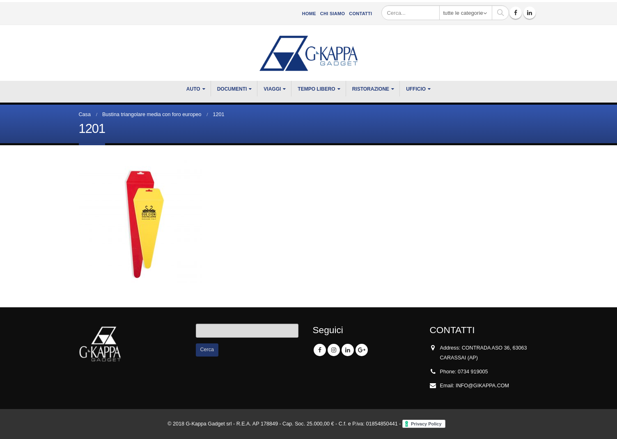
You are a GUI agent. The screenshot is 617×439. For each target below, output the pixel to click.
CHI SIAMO (332, 13)
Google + (362, 350)
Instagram (334, 350)
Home (309, 13)
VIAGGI (272, 89)
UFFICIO (416, 89)
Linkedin (348, 350)
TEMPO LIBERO (316, 89)
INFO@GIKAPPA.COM (482, 386)
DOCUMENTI (232, 89)
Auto (193, 89)
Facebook (320, 350)
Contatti (360, 13)
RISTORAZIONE (370, 89)
